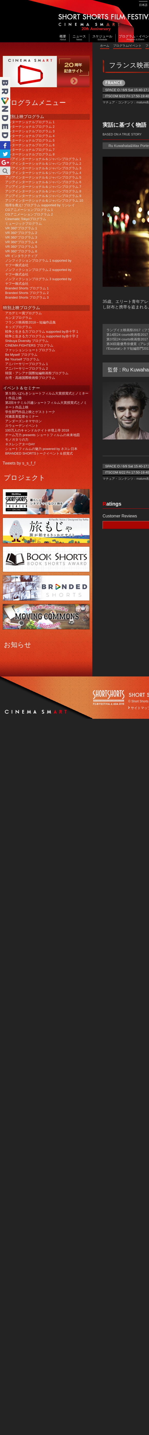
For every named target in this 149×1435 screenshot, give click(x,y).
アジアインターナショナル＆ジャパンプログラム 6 (43, 182)
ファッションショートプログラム (30, 350)
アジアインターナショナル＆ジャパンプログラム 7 (43, 187)
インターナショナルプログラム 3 (30, 131)
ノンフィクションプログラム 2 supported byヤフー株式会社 (38, 272)
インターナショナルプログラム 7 (30, 150)
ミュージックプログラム (23, 223)
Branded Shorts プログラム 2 (27, 293)
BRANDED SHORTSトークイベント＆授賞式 (39, 453)
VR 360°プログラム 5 (21, 247)
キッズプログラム (18, 327)
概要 (62, 37)
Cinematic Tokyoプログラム (25, 219)
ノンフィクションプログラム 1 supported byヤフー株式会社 (38, 263)
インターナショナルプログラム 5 (30, 140)
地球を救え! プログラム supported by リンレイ (40, 205)
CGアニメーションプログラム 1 (29, 210)
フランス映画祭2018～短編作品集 (30, 322)
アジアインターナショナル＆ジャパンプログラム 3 (43, 168)
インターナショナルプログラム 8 (30, 154)
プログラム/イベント (127, 45)
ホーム (104, 45)
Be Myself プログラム (21, 355)
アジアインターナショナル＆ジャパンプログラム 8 (43, 191)
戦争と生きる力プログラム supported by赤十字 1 (41, 331)
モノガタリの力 (16, 439)
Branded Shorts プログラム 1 (27, 288)
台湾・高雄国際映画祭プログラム (30, 378)
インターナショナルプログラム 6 (30, 145)
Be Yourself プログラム (22, 359)
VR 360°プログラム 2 (21, 233)
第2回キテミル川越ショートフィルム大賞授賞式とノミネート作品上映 (46, 405)
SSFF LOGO (109, 698)
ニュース (79, 37)
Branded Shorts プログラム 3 (27, 297)
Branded (5, 109)
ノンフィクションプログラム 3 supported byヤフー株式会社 (38, 281)
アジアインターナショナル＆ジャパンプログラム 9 (43, 196)
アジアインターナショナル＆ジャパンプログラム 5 (43, 177)
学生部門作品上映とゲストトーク (30, 412)
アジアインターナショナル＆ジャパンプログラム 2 (43, 163)
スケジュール (102, 37)
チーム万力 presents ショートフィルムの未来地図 (42, 435)
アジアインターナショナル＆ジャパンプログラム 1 (43, 159)
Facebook (5, 145)
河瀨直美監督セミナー (21, 416)
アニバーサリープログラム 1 (26, 364)
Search (5, 170)
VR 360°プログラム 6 (21, 251)
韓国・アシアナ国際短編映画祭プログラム (36, 373)
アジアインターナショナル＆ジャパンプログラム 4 (43, 173)
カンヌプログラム (18, 318)
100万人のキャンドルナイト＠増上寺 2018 (37, 430)
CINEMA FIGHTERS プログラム (29, 345)
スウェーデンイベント (21, 426)
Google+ (5, 162)
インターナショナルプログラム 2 (30, 127)
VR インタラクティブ (21, 256)
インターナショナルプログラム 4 (30, 136)
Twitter (5, 154)
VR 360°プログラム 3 (21, 237)
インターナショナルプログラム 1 (30, 122)
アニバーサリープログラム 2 (26, 368)
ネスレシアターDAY (20, 444)
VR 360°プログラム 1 (21, 228)
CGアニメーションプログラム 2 (29, 214)
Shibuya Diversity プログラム (26, 341)
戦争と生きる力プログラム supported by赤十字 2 (41, 336)
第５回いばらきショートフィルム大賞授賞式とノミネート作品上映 (46, 395)
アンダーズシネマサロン (23, 421)
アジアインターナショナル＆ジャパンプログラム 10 (44, 200)
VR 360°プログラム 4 (21, 242)
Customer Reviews (120, 516)
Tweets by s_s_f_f (19, 463)
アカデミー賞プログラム (23, 313)
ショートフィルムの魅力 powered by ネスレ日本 (41, 449)
